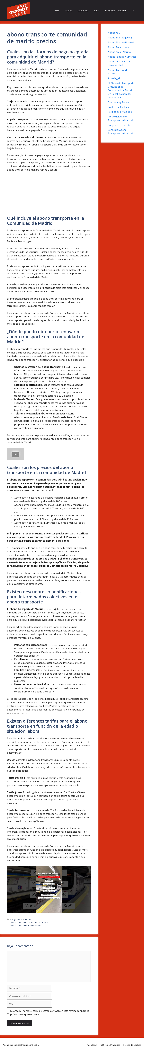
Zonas (97, 10)
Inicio (56, 10)
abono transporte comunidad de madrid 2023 (31, 922)
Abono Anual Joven (118, 47)
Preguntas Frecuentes (20, 919)
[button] (133, 10)
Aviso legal (114, 78)
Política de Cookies (118, 107)
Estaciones (82, 10)
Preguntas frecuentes (115, 10)
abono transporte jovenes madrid (26, 925)
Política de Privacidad (120, 111)
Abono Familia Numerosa (122, 56)
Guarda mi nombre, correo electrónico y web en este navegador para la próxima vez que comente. (49, 1012)
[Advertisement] (49, 194)
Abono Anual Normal (119, 52)
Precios (68, 10)
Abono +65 (114, 32)
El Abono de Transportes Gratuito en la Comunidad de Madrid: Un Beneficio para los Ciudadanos (121, 90)
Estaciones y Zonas (118, 102)
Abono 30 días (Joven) (120, 37)
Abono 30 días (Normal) (121, 42)
